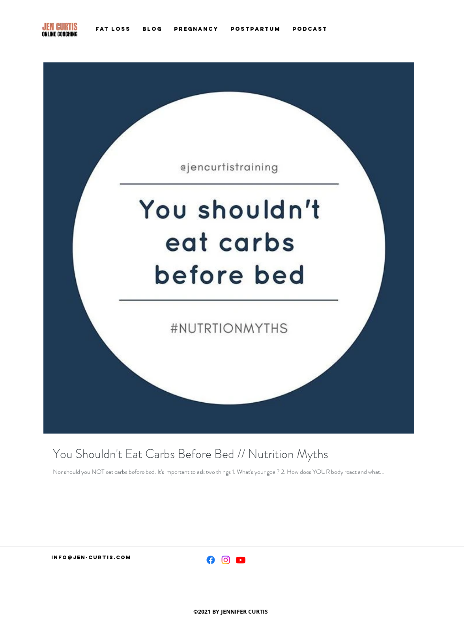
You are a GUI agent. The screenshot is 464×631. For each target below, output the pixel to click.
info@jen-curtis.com (91, 557)
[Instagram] (225, 559)
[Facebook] (210, 559)
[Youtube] (240, 559)
